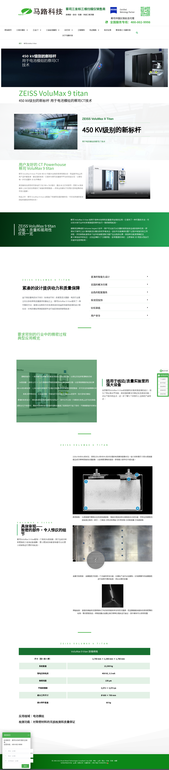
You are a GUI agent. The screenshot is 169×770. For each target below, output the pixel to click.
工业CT (37, 30)
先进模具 (94, 30)
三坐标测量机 (53, 30)
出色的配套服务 (99, 292)
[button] (137, 32)
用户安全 (95, 315)
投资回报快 (97, 300)
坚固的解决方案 (99, 284)
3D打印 (68, 30)
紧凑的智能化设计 (100, 276)
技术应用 (107, 30)
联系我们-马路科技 (123, 30)
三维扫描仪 (22, 30)
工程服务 (81, 30)
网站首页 (8, 30)
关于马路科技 (67, 35)
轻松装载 (95, 307)
